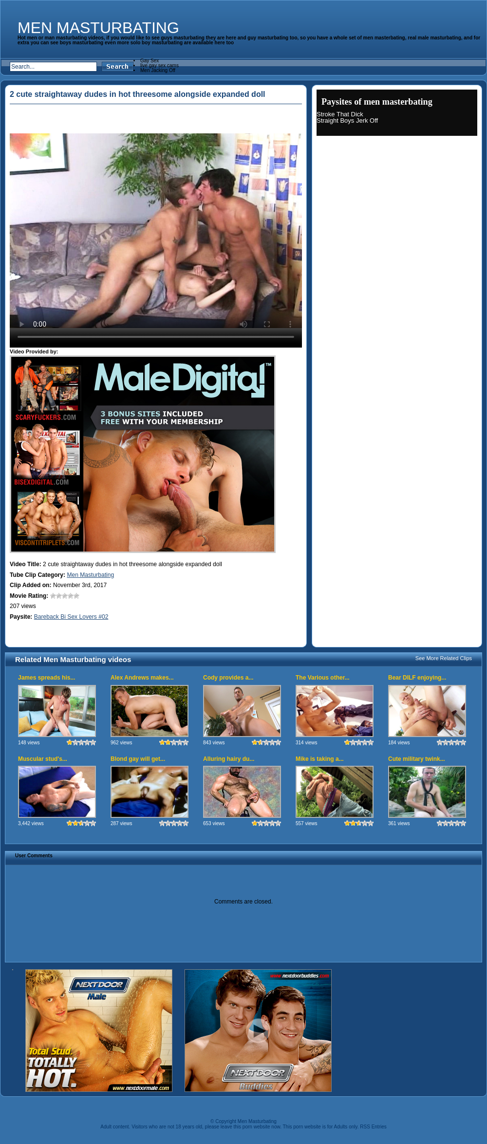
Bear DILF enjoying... (417, 677)
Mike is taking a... (320, 759)
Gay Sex (149, 60)
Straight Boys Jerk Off (347, 120)
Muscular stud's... (42, 759)
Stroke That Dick (340, 114)
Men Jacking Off (157, 70)
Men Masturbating (98, 28)
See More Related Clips (443, 658)
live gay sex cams (159, 65)
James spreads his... (46, 677)
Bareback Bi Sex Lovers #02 (71, 616)
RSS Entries (373, 1126)
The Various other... (323, 677)
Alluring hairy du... (228, 759)
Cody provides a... (228, 677)
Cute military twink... (416, 759)
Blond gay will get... (138, 759)
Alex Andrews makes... (142, 677)
